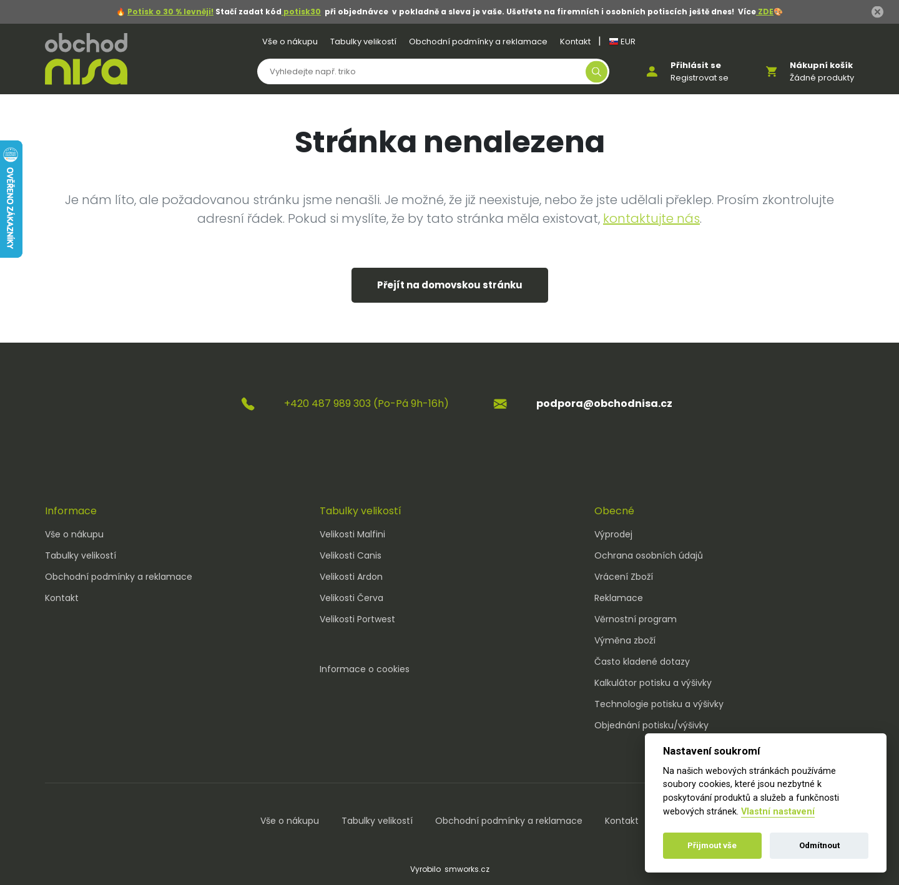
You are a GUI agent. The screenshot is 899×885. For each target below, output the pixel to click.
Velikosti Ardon (351, 576)
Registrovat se (700, 78)
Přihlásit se (696, 65)
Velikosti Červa (351, 598)
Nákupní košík (821, 65)
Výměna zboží (625, 640)
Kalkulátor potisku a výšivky (653, 683)
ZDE (765, 11)
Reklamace (618, 598)
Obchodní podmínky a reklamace (478, 41)
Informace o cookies (365, 669)
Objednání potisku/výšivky (651, 725)
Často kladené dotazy (642, 661)
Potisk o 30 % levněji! (170, 11)
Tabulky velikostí (363, 41)
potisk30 (301, 11)
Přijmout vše (712, 845)
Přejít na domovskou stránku (450, 284)
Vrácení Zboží (623, 576)
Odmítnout (819, 845)
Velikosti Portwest (357, 619)
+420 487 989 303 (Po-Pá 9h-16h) (366, 403)
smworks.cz (467, 869)
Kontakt (575, 41)
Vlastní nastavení (778, 811)
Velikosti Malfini (352, 534)
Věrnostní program (635, 619)
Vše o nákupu (290, 41)
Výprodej (613, 534)
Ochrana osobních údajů (648, 555)
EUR (622, 41)
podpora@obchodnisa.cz (604, 403)
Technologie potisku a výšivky (659, 704)
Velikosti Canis (350, 555)
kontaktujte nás (651, 218)
